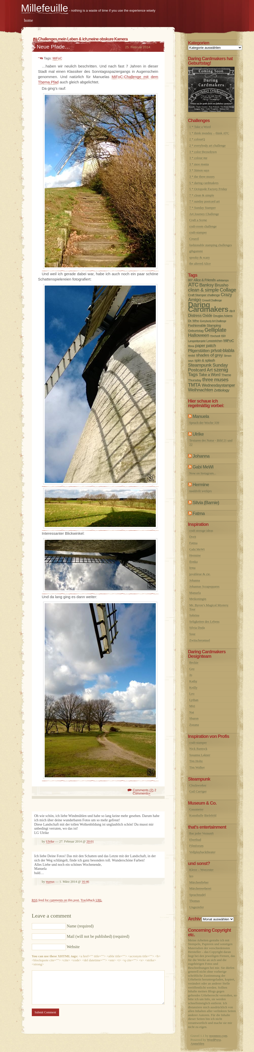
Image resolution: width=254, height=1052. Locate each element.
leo (191, 876)
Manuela (201, 416)
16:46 (85, 881)
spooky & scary (199, 257)
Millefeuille (44, 8)
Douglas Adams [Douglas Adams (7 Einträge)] (223, 316)
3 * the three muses (202, 176)
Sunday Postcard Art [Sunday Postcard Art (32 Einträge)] (208, 367)
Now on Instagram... (202, 473)
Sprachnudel (197, 895)
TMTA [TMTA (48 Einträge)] (194, 385)
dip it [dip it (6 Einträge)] (232, 310)
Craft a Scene (198, 220)
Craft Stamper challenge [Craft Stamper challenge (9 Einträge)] (204, 295)
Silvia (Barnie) (206, 502)
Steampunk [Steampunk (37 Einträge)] (200, 365)
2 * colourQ (197, 139)
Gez (192, 669)
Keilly (193, 687)
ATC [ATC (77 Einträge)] (193, 285)
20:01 (90, 841)
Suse (192, 634)
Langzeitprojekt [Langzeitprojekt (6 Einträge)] (197, 340)
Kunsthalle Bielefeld (202, 815)
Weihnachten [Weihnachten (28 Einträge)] (200, 389)
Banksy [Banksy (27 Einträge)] (206, 285)
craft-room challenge (203, 226)
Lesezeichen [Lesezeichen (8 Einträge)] (214, 341)
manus (50, 881)
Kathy (193, 681)
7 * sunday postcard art (204, 201)
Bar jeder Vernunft (201, 833)
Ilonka (193, 562)
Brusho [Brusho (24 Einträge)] (221, 285)
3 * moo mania (199, 164)
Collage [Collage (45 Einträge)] (228, 290)
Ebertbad (195, 839)
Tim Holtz (196, 761)
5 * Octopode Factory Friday (208, 189)
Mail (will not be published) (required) (98, 936)
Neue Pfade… (53, 47)
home (28, 20)
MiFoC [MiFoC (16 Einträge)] (228, 340)
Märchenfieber (199, 882)
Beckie (193, 662)
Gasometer (196, 809)
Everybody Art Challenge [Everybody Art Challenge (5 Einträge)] (213, 320)
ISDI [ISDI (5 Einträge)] (223, 335)
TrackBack (91, 900)
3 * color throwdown (203, 152)
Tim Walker (197, 767)
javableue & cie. (200, 574)
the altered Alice (200, 263)
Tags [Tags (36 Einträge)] (193, 374)
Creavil (194, 239)
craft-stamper (198, 232)
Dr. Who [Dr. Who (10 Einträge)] (193, 321)
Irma (192, 568)
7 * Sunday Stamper (202, 207)
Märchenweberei (200, 888)
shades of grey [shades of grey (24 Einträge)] (209, 355)
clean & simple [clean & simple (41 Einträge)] (203, 290)
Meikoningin (197, 599)
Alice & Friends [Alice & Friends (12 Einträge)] (204, 280)
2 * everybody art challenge (207, 145)
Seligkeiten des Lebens (204, 621)
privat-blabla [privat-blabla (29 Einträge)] (222, 350)
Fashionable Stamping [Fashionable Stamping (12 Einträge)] (204, 325)
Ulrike (50, 841)
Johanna (201, 456)
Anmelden (197, 1043)
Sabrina (194, 615)
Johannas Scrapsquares (204, 586)
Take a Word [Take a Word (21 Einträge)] (209, 374)
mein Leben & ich (72, 39)
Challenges (47, 39)
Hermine (201, 484)
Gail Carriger (198, 791)
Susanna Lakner (199, 755)
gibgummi (196, 251)
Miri (192, 706)
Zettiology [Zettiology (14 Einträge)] (221, 390)
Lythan (193, 700)
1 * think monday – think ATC (209, 133)
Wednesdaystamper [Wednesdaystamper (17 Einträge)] (218, 385)
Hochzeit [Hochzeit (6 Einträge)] (215, 335)
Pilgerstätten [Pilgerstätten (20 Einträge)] (199, 350)
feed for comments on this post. (56, 900)
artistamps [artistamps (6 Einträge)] (223, 280)
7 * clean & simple (201, 195)
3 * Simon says (199, 170)
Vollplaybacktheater (202, 852)
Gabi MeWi (203, 467)
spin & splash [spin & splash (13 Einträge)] (204, 360)
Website (73, 947)
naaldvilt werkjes (200, 491)
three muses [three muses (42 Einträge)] (215, 379)
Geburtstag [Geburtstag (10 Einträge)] (196, 331)
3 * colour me (198, 158)
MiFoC (57, 58)
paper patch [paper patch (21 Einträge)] (205, 345)
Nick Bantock (198, 749)
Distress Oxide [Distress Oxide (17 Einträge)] (200, 315)
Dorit (192, 537)
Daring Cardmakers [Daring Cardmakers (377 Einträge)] (208, 306)
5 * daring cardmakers (204, 183)
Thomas (194, 901)
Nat (191, 712)
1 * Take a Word (200, 127)
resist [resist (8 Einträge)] (191, 355)
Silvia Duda (197, 627)
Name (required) (80, 926)
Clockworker (198, 785)
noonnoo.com (218, 1036)
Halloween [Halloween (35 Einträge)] (198, 335)
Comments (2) (143, 790)
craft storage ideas (201, 530)
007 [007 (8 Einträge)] (190, 280)
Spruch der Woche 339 (204, 423)
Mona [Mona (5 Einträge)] (191, 345)
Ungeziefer (196, 907)
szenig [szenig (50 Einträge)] (221, 369)
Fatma (199, 513)
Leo (191, 693)
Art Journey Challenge (204, 214)
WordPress (214, 1040)
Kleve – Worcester (201, 870)
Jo (190, 675)
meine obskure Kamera (108, 39)
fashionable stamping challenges (210, 245)
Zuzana (194, 725)
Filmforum (196, 846)
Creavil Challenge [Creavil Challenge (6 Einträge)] (212, 300)
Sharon (194, 718)
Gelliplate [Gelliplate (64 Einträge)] (215, 330)
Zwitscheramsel (199, 640)
